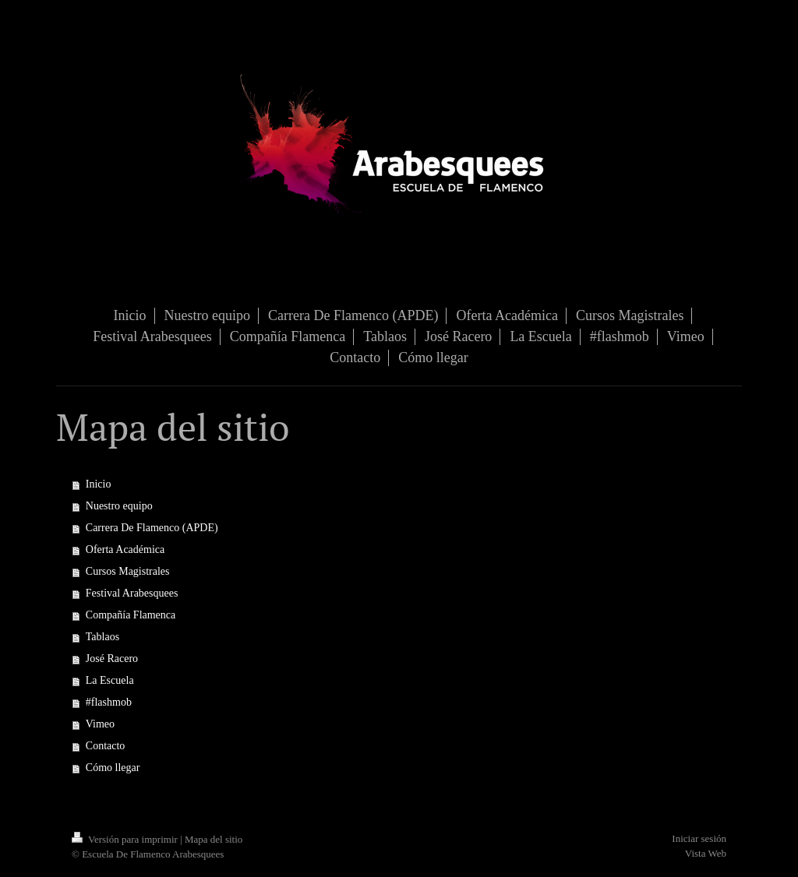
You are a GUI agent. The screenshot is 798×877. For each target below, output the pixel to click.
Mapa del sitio (213, 839)
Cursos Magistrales (128, 571)
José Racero (112, 658)
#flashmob (109, 702)
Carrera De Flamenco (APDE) (152, 528)
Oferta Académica (125, 549)
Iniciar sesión (699, 838)
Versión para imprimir (126, 839)
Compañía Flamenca (130, 615)
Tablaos (102, 637)
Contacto (105, 746)
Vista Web (705, 853)
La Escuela (110, 680)
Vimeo (100, 724)
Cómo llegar (113, 767)
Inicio (98, 484)
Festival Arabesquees (132, 593)
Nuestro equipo (119, 506)
